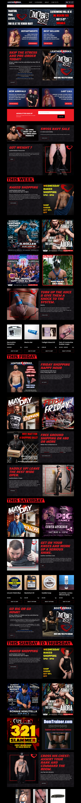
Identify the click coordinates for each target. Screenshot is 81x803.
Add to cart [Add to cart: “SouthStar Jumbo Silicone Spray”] (66, 602)
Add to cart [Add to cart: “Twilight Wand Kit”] (49, 351)
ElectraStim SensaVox (11, 343)
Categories (38, 2)
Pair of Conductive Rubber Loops (66, 343)
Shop (30, 2)
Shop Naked (13, 203)
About (47, 2)
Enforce (44, 783)
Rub (43, 566)
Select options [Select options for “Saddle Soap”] (49, 602)
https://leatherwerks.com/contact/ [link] (25, 73)
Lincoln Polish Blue (14, 593)
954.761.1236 (46, 452)
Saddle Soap (46, 593)
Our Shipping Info (46, 456)
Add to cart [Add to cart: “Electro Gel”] (32, 351)
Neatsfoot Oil (29, 593)
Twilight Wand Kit (48, 342)
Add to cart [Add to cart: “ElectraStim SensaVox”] (14, 351)
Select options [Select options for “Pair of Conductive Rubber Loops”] (66, 351)
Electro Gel (28, 342)
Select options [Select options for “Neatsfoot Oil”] (31, 602)
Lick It (11, 635)
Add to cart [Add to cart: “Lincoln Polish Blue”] (14, 602)
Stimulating (45, 315)
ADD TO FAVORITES (21, 347)
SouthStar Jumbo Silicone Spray (65, 594)
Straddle (12, 491)
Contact (12, 82)
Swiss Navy (44, 138)
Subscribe (61, 116)
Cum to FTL (54, 2)
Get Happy (44, 382)
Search (71, 6)
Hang (11, 159)
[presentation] (46, 117)
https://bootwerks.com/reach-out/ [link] (24, 77)
